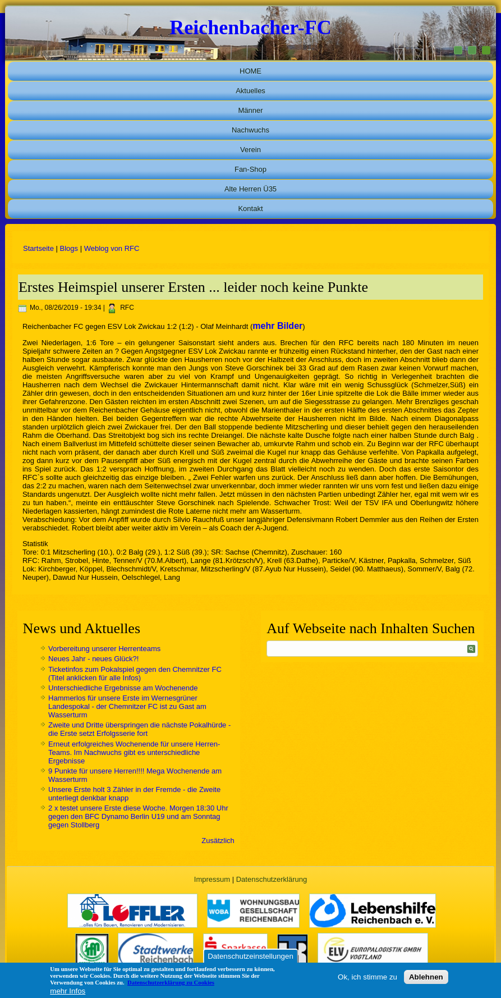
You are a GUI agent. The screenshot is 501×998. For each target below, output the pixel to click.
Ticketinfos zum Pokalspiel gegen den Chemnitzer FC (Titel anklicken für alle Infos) (135, 673)
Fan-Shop (250, 169)
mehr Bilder (277, 326)
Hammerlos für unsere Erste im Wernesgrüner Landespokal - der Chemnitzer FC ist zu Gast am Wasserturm (127, 706)
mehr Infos (67, 991)
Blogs (69, 248)
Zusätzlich (218, 840)
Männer (250, 110)
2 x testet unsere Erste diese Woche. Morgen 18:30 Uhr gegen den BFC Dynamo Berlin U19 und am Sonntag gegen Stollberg (138, 816)
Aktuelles (250, 90)
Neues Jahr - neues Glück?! (93, 658)
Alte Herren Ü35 (250, 189)
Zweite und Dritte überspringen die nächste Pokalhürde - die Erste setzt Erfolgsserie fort (139, 729)
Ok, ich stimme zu (367, 977)
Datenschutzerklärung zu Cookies (170, 982)
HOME (250, 71)
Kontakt (250, 208)
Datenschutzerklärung (271, 879)
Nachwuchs (250, 130)
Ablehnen (426, 977)
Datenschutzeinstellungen (250, 956)
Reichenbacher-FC (250, 27)
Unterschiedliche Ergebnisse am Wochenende (122, 688)
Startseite (38, 248)
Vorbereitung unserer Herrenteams (104, 648)
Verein (250, 149)
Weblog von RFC (112, 248)
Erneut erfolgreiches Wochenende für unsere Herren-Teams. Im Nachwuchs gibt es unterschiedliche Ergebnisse (134, 752)
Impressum (212, 879)
